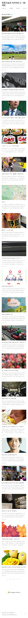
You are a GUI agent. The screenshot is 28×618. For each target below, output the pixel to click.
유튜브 (18, 8)
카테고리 (4, 8)
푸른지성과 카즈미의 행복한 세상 (13, 3)
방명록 (11, 8)
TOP (25, 613)
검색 (22, 3)
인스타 (24, 8)
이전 (8, 579)
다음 (20, 579)
